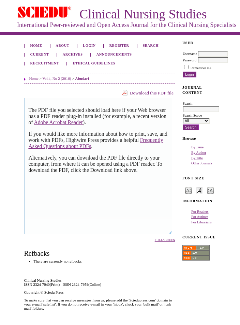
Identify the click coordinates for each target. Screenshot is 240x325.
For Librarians (201, 222)
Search (151, 45)
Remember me (201, 68)
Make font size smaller (188, 190)
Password (189, 60)
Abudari (82, 78)
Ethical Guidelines (94, 63)
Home (36, 45)
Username (190, 54)
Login (89, 45)
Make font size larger (210, 190)
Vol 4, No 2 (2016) (56, 78)
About (63, 45)
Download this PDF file (152, 92)
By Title (197, 158)
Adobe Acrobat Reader (58, 122)
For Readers (200, 211)
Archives (73, 54)
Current (39, 54)
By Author (198, 152)
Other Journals (201, 163)
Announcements (114, 54)
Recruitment (44, 63)
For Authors (199, 217)
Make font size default (199, 190)
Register (119, 45)
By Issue (197, 147)
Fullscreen (165, 240)
